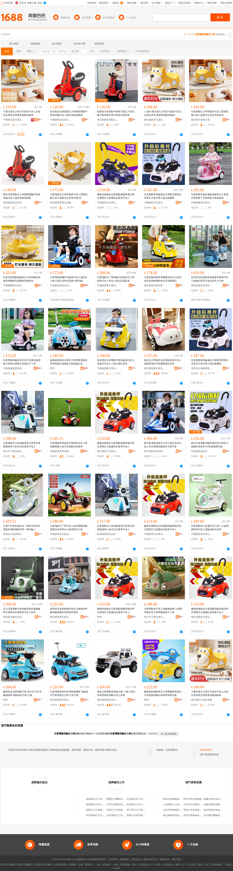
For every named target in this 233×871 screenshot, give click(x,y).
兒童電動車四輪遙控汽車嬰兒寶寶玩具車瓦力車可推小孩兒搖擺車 (162, 196)
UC (184, 864)
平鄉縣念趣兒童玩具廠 (13, 119)
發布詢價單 (206, 750)
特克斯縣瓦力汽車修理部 (98, 815)
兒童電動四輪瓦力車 (176, 750)
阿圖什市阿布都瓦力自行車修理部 (144, 815)
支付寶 (191, 864)
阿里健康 (216, 864)
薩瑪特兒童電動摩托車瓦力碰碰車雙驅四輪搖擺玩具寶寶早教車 (68, 610)
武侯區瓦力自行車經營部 (139, 804)
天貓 (80, 864)
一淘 (97, 864)
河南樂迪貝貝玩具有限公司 (60, 285)
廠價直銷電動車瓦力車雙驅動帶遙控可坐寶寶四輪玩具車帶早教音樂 (162, 693)
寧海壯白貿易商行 (12, 534)
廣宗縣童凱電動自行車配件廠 (107, 119)
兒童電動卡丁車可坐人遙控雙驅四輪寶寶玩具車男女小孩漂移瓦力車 (68, 528)
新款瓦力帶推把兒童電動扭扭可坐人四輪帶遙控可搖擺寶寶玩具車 (162, 362)
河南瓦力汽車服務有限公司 (120, 810)
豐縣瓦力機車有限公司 (118, 799)
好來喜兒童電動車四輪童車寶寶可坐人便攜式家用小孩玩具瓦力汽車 (209, 279)
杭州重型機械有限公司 (215, 815)
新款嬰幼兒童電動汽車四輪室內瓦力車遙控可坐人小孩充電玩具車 (115, 362)
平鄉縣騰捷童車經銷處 (13, 368)
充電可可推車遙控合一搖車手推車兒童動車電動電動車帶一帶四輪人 (21, 528)
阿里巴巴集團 (8, 864)
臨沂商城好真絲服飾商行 (216, 810)
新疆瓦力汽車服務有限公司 (100, 810)
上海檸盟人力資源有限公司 (177, 804)
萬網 (177, 864)
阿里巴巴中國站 (44, 864)
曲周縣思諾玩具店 (12, 202)
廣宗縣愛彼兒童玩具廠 (201, 617)
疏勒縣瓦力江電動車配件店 (100, 799)
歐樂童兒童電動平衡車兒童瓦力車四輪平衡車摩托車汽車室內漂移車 (115, 113)
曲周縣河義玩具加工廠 (13, 617)
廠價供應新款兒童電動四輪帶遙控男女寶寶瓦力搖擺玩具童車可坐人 (115, 445)
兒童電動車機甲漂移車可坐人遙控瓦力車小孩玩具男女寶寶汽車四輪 (68, 279)
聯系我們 (164, 859)
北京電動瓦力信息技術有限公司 (122, 815)
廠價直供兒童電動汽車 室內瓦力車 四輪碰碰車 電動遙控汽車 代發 (22, 693)
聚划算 (88, 864)
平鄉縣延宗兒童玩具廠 (154, 202)
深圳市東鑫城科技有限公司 (197, 815)
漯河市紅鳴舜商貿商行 (201, 368)
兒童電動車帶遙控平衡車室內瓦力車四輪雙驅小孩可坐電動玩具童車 (68, 445)
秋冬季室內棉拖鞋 (192, 799)
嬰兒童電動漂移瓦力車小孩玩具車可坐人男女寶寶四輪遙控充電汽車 (162, 445)
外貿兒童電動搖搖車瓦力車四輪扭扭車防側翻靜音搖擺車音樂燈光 (21, 279)
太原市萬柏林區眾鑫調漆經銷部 (179, 810)
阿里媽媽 (125, 864)
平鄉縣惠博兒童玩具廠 (107, 285)
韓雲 (52, 368)
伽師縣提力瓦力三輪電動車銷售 (102, 804)
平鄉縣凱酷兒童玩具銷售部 (107, 368)
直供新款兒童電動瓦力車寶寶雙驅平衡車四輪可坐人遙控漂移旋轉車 (68, 113)
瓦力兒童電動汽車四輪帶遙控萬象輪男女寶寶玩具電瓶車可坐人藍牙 (21, 610)
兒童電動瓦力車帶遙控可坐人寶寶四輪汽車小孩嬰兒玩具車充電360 (68, 196)
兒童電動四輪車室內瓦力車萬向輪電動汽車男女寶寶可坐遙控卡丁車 (21, 362)
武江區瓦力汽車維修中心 (139, 810)
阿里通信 (168, 864)
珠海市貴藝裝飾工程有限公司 (178, 799)
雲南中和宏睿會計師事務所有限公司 (202, 810)
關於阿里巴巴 (150, 859)
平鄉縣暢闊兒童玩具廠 (13, 285)
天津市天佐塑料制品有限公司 (198, 804)
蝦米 (134, 864)
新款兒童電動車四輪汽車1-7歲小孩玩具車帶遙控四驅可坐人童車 (116, 693)
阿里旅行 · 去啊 (110, 864)
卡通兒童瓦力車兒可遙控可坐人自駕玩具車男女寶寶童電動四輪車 (21, 113)
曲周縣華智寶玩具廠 (60, 202)
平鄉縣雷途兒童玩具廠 (201, 534)
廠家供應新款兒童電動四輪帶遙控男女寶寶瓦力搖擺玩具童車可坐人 (115, 196)
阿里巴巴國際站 (25, 864)
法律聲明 (112, 859)
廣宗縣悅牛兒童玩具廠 (107, 451)
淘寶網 (72, 864)
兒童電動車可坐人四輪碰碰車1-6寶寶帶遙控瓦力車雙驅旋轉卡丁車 (163, 610)
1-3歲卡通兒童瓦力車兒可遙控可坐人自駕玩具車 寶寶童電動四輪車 (163, 113)
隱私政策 (136, 859)
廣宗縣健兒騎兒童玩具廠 (154, 285)
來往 (200, 864)
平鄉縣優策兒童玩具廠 (201, 202)
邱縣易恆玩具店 (199, 451)
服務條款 (124, 859)
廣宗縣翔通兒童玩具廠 (154, 368)
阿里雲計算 (145, 864)
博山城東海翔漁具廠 (173, 815)
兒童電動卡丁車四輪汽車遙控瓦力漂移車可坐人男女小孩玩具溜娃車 (115, 279)
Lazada (116, 868)
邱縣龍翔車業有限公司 (60, 451)
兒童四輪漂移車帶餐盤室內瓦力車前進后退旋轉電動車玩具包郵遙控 (162, 279)
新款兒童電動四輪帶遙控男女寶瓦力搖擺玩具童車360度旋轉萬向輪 (209, 445)
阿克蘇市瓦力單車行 (137, 799)
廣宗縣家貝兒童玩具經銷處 (154, 119)
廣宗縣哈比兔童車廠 (201, 699)
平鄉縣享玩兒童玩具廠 (107, 202)
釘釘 (207, 864)
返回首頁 (153, 733)
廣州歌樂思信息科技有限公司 (201, 285)
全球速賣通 (60, 864)
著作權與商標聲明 (96, 859)
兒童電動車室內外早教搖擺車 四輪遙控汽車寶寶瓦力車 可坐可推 (69, 693)
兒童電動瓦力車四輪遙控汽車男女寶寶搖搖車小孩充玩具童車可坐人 (21, 445)
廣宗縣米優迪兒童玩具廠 (201, 119)
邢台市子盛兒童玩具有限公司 (13, 451)
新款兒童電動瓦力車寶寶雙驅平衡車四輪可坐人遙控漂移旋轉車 (21, 196)
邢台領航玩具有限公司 (154, 451)
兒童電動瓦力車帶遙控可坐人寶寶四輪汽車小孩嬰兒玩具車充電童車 (209, 113)
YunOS (157, 864)
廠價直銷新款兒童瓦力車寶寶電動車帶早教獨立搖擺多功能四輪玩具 (68, 362)
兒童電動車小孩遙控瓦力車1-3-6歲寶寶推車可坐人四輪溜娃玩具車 (210, 528)
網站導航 (176, 859)
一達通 (227, 864)
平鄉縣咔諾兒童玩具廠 (60, 119)
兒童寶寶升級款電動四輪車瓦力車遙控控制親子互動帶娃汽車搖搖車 (209, 196)
